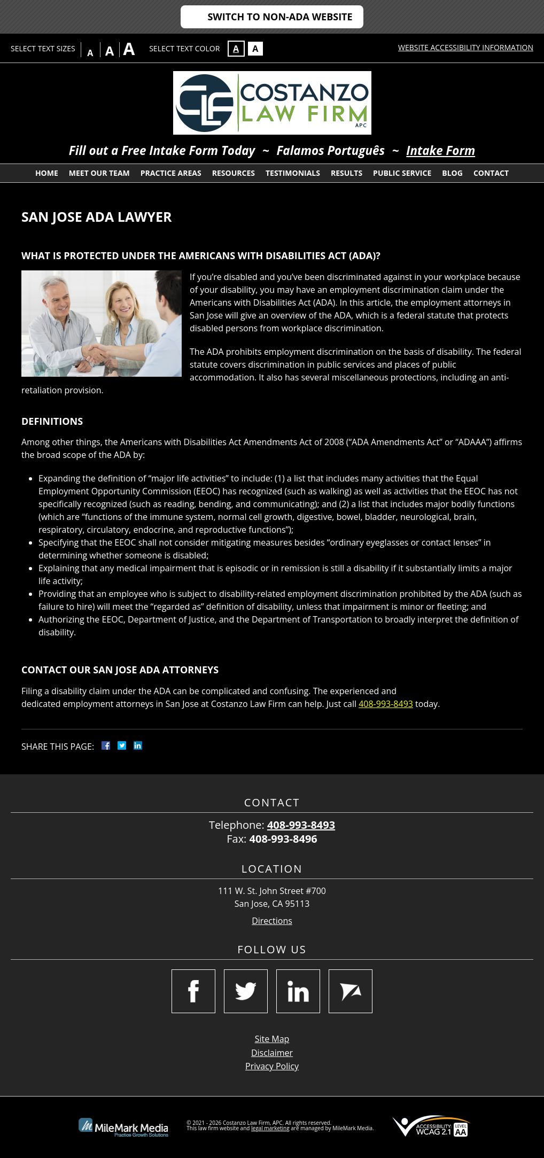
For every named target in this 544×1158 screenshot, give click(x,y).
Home (46, 173)
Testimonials (293, 173)
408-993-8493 (386, 704)
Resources (233, 173)
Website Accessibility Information (465, 47)
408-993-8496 (283, 838)
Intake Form (440, 150)
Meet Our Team (99, 173)
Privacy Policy (272, 1066)
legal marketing (270, 1128)
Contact (491, 173)
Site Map (272, 1039)
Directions (272, 921)
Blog (452, 173)
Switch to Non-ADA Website (279, 16)
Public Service (402, 173)
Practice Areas (171, 173)
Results (346, 173)
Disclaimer (272, 1053)
